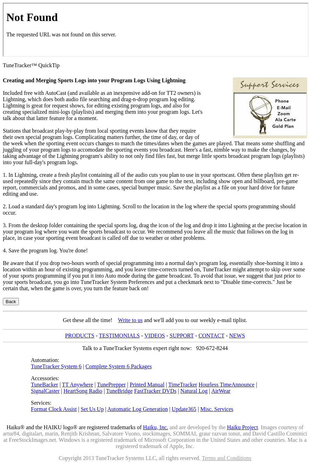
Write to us (130, 320)
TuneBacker (44, 385)
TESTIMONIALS (119, 336)
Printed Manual (147, 385)
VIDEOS (154, 336)
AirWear (220, 391)
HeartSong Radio (82, 391)
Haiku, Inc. (155, 427)
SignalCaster (45, 391)
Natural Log (194, 391)
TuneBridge (119, 391)
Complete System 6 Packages (119, 366)
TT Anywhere (77, 385)
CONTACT (211, 336)
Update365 (184, 409)
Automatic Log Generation (137, 409)
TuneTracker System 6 (56, 366)
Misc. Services (216, 409)
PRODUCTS (79, 336)
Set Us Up (92, 409)
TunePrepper (111, 385)
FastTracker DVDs (155, 391)
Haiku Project (242, 427)
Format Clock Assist (54, 409)
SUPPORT (182, 336)
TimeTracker (182, 385)
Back (11, 301)
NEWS (237, 336)
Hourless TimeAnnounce (226, 385)
